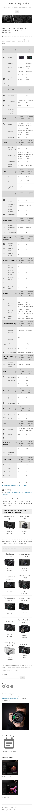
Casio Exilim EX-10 (21, 50)
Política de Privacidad (14, 810)
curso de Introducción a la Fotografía (11, 698)
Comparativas (16, 667)
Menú (17, 11)
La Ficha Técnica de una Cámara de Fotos (14, 485)
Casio (4, 670)
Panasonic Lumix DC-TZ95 (30, 50)
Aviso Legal (5, 810)
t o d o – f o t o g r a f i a (17, 3)
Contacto (22, 810)
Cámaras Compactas (12, 670)
